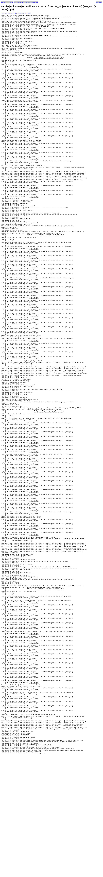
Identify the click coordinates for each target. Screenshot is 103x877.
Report (3, 13)
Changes (99, 2)
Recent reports (18, 2)
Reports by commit (7, 2)
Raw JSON (20, 13)
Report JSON (27, 13)
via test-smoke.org (11, 13)
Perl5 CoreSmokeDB (31, 2)
